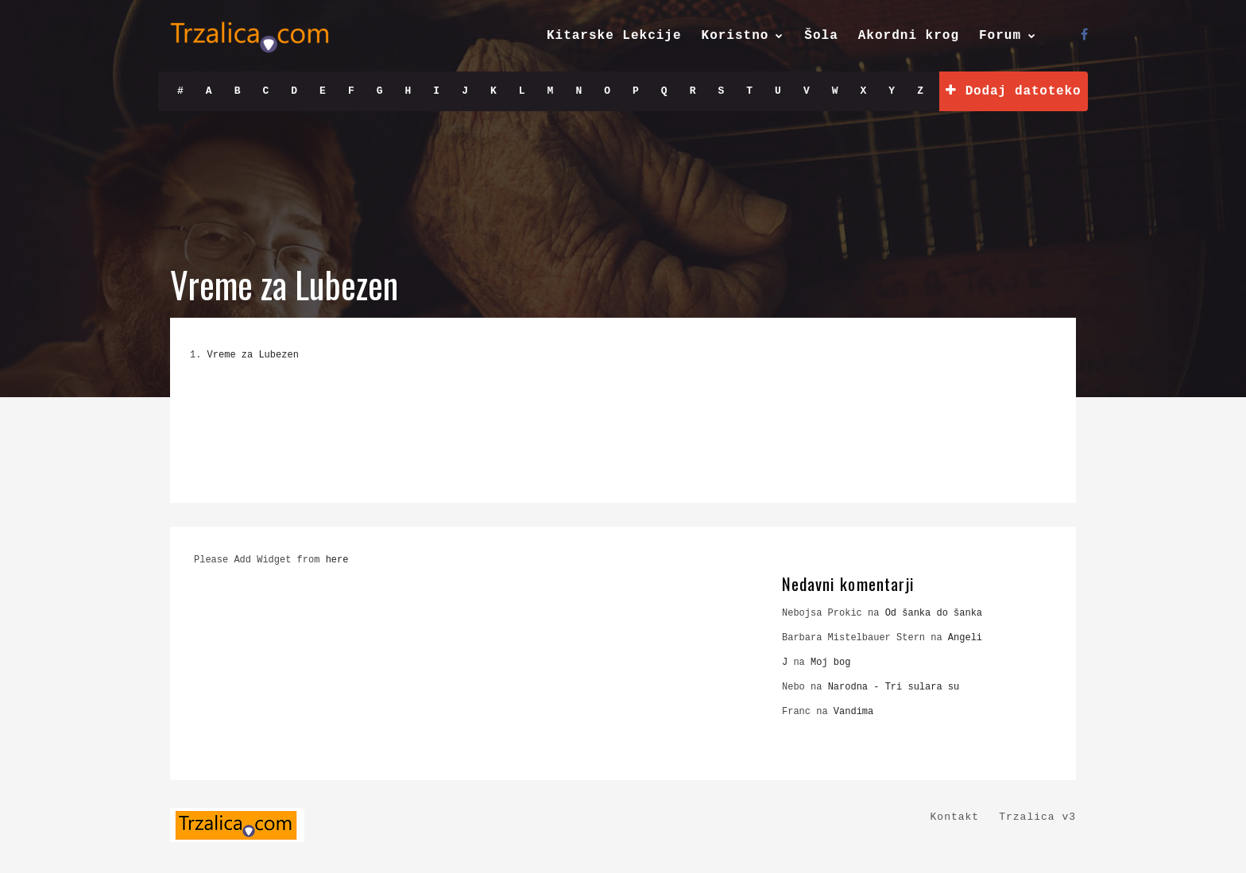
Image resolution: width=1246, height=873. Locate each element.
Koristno (735, 36)
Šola (821, 36)
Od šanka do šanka (933, 613)
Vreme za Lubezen (253, 355)
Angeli (965, 637)
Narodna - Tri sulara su (894, 687)
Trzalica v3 (1037, 817)
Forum (1000, 36)
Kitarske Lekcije (614, 36)
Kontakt (955, 817)
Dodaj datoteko (1013, 91)
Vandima (853, 711)
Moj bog (830, 662)
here (337, 560)
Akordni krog (908, 36)
